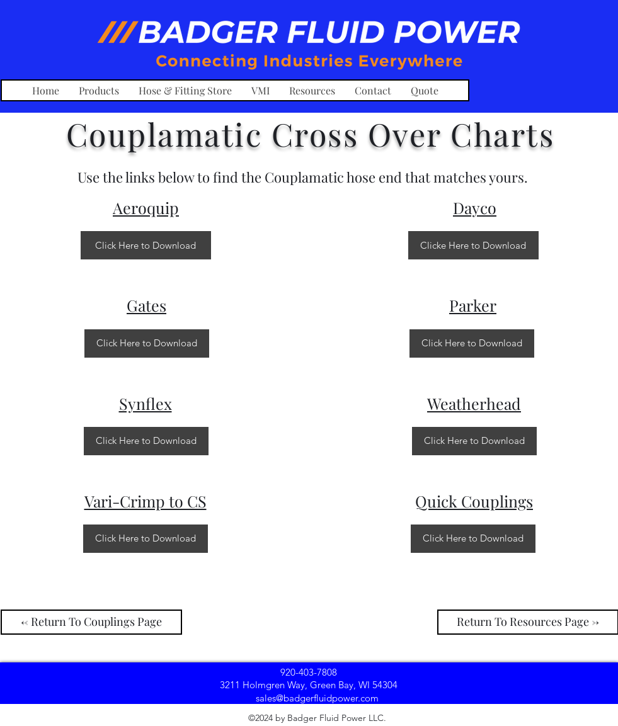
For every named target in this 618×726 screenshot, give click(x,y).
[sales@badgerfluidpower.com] (317, 697)
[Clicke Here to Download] (473, 245)
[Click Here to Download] (146, 245)
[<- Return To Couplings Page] (91, 622)
